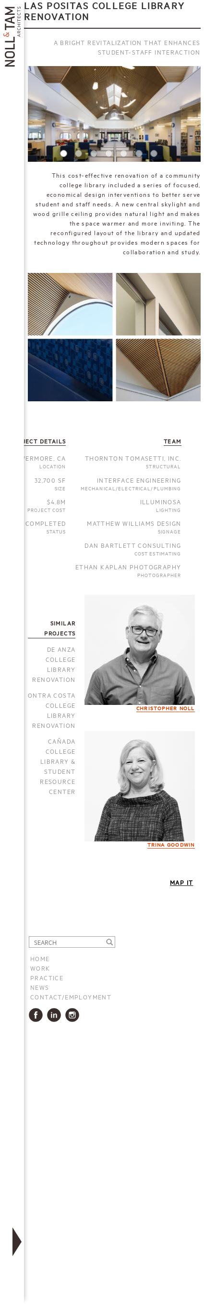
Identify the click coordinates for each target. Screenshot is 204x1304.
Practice (46, 977)
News (39, 987)
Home (40, 958)
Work (40, 968)
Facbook (38, 1015)
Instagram (74, 1015)
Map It (181, 882)
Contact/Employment (70, 996)
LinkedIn (56, 1015)
